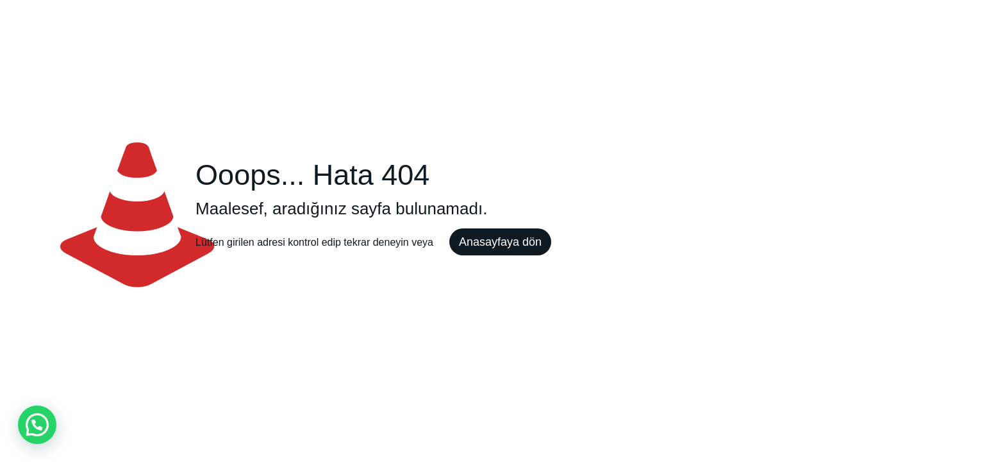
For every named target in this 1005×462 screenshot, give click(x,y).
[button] (37, 425)
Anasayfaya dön (500, 241)
